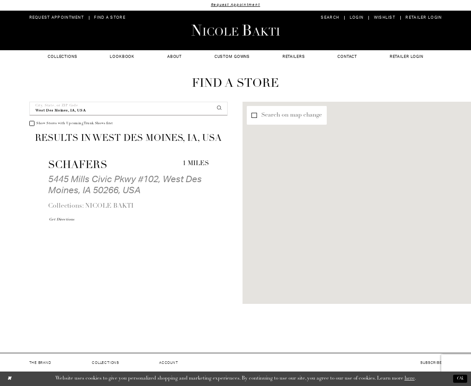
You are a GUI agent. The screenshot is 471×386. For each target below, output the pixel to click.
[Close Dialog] (9, 378)
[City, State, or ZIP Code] (128, 109)
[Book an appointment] (56, 18)
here (410, 378)
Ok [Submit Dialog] (460, 378)
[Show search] (330, 18)
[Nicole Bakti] (235, 30)
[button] (356, 18)
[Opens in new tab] (61, 220)
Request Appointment (235, 5)
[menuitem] (56, 18)
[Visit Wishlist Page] (384, 18)
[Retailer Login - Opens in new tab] (423, 18)
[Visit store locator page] (110, 18)
